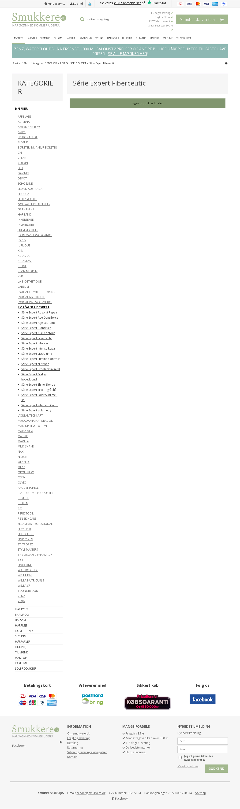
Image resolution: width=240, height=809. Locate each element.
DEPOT (22, 178)
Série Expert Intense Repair (39, 348)
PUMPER (23, 498)
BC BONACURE (28, 137)
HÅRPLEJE (70, 38)
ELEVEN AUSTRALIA (30, 189)
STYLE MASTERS (28, 550)
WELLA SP (24, 586)
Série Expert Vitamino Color (39, 405)
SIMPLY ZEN (25, 539)
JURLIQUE (24, 245)
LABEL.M (23, 287)
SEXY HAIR (24, 529)
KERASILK (24, 256)
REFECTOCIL (26, 513)
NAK (20, 452)
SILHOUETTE (26, 534)
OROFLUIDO (26, 472)
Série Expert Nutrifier (35, 364)
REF (20, 508)
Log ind (78, 4)
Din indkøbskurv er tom (203, 19)
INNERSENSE (67, 49)
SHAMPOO (45, 38)
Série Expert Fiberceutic (36, 338)
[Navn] (202, 741)
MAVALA (23, 441)
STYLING (99, 38)
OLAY (21, 467)
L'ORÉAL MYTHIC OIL (31, 297)
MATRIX (23, 436)
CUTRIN (23, 163)
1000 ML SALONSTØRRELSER (106, 49)
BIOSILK (23, 142)
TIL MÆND (141, 38)
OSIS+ (21, 477)
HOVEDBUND (85, 38)
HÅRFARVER (113, 38)
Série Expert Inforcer (34, 343)
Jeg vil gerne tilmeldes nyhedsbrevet (206, 757)
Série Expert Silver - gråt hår (39, 390)
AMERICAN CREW (29, 127)
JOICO (22, 240)
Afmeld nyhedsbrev (187, 766)
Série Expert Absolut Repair (39, 312)
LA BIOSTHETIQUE (29, 281)
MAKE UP (154, 38)
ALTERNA (24, 122)
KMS (20, 276)
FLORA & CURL (27, 199)
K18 (20, 251)
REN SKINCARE (27, 519)
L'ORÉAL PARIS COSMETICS (35, 302)
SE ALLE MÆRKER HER (127, 53)
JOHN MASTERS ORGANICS (35, 235)
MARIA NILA (25, 431)
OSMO (22, 483)
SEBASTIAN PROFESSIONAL (35, 524)
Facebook (18, 746)
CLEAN (22, 158)
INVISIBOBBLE (27, 225)
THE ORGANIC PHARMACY (35, 555)
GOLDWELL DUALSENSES (34, 204)
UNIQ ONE (25, 565)
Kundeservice (56, 4)
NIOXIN (22, 457)
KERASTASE (25, 261)
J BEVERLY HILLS (28, 230)
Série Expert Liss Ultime (36, 354)
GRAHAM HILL (27, 209)
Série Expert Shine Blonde (38, 385)
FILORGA (23, 194)
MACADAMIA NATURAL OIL (35, 421)
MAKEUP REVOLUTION (32, 426)
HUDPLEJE (127, 38)
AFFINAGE (24, 117)
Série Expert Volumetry (36, 410)
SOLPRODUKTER (183, 38)
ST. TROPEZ (25, 544)
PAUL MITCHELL (28, 488)
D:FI (20, 168)
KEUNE (22, 266)
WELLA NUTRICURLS (31, 580)
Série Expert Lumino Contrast (40, 359)
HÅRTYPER (31, 38)
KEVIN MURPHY (28, 271)
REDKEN (23, 503)
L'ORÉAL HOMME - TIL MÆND (37, 292)
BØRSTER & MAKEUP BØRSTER (37, 147)
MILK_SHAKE (26, 446)
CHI (20, 153)
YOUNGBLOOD (28, 591)
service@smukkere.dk (91, 793)
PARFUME (167, 38)
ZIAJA (21, 601)
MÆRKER (18, 38)
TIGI (20, 560)
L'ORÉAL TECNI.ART (30, 416)
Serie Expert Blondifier (36, 328)
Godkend (216, 768)
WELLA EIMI (25, 575)
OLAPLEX (24, 462)
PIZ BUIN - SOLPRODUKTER (35, 493)
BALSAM (58, 38)
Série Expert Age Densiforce (39, 318)
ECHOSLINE (25, 184)
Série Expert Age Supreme (38, 323)
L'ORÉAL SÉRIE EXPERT (33, 307)
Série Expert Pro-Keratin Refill (40, 369)
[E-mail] (202, 749)
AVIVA (22, 132)
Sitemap (200, 793)
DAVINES (23, 173)
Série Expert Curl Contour (38, 333)
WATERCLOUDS (40, 49)
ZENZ (19, 49)
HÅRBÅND (24, 214)
